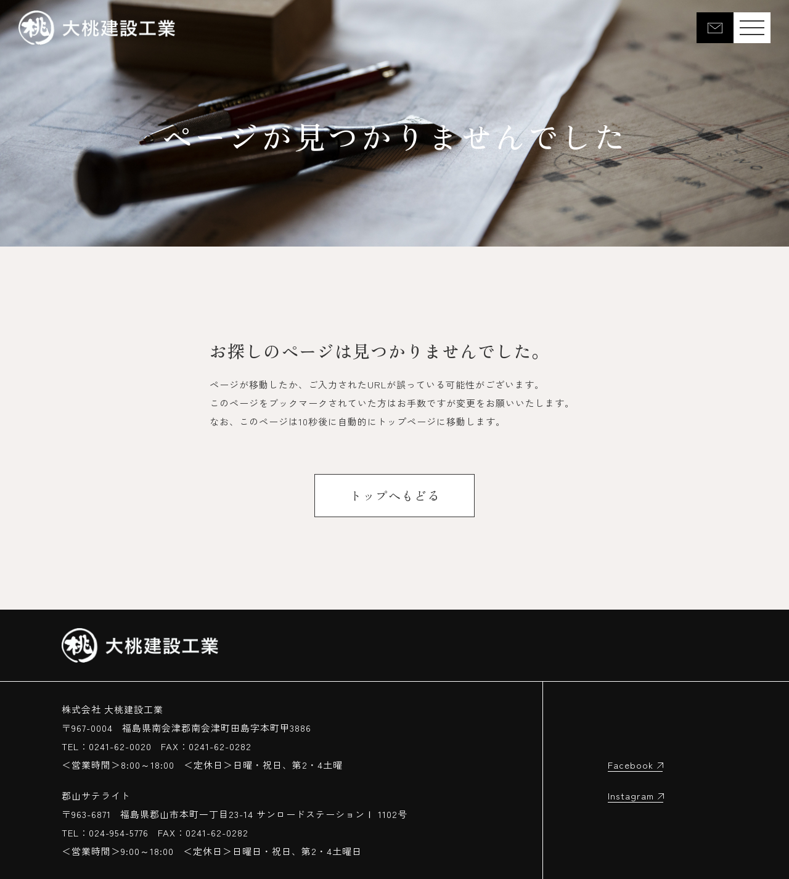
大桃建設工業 (96, 27)
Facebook (630, 764)
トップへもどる (395, 495)
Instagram (631, 795)
